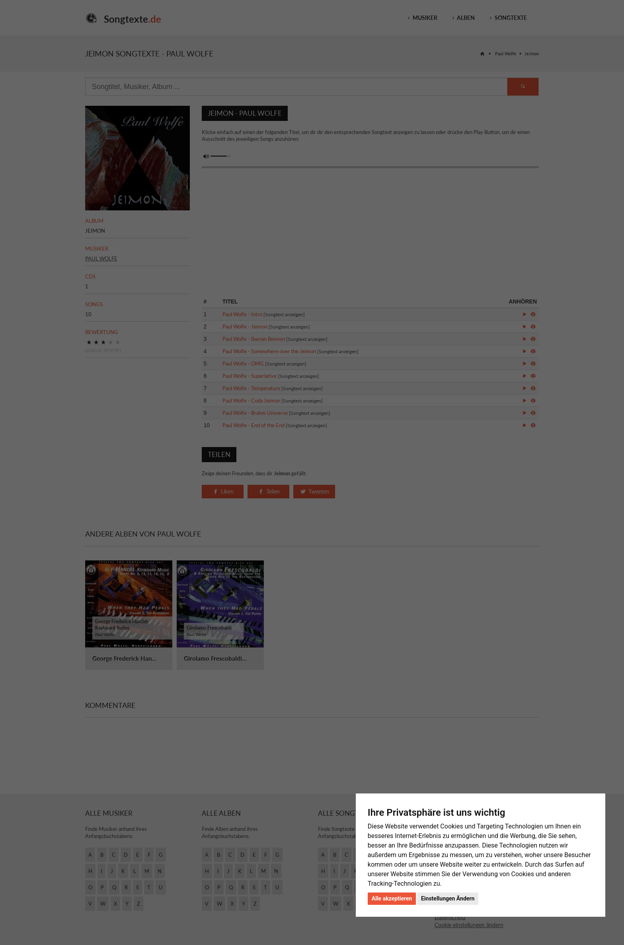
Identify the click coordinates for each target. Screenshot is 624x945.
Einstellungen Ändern (447, 898)
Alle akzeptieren (392, 898)
